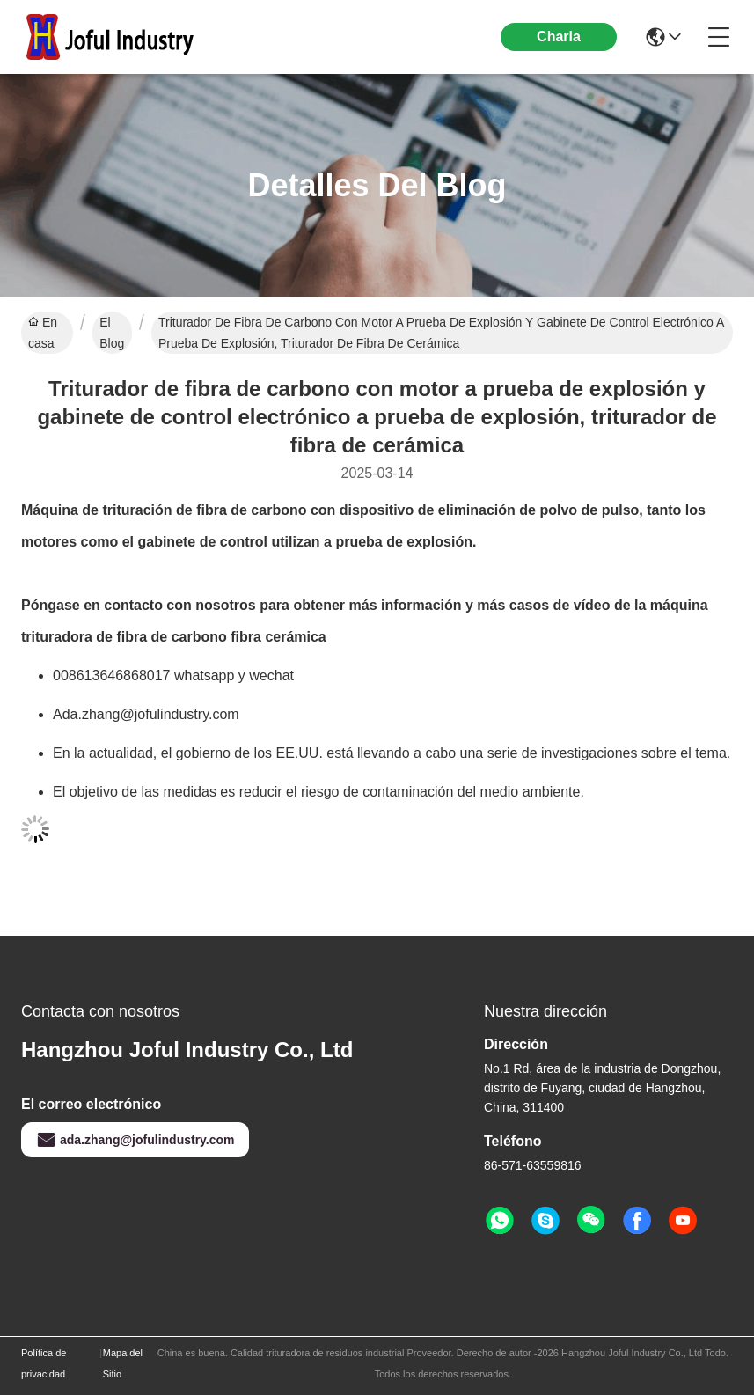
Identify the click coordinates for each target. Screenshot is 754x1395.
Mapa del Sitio (123, 1363)
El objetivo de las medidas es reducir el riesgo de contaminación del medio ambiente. (318, 791)
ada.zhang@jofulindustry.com (135, 1139)
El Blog (111, 332)
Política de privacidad (43, 1363)
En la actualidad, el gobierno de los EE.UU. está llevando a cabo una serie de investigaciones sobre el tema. (391, 752)
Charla (559, 36)
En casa (42, 332)
